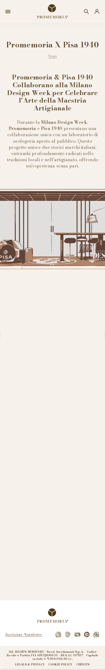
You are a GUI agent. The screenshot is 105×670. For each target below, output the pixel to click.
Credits (83, 664)
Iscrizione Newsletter (23, 634)
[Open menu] (8, 11)
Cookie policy (60, 664)
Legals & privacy (30, 664)
